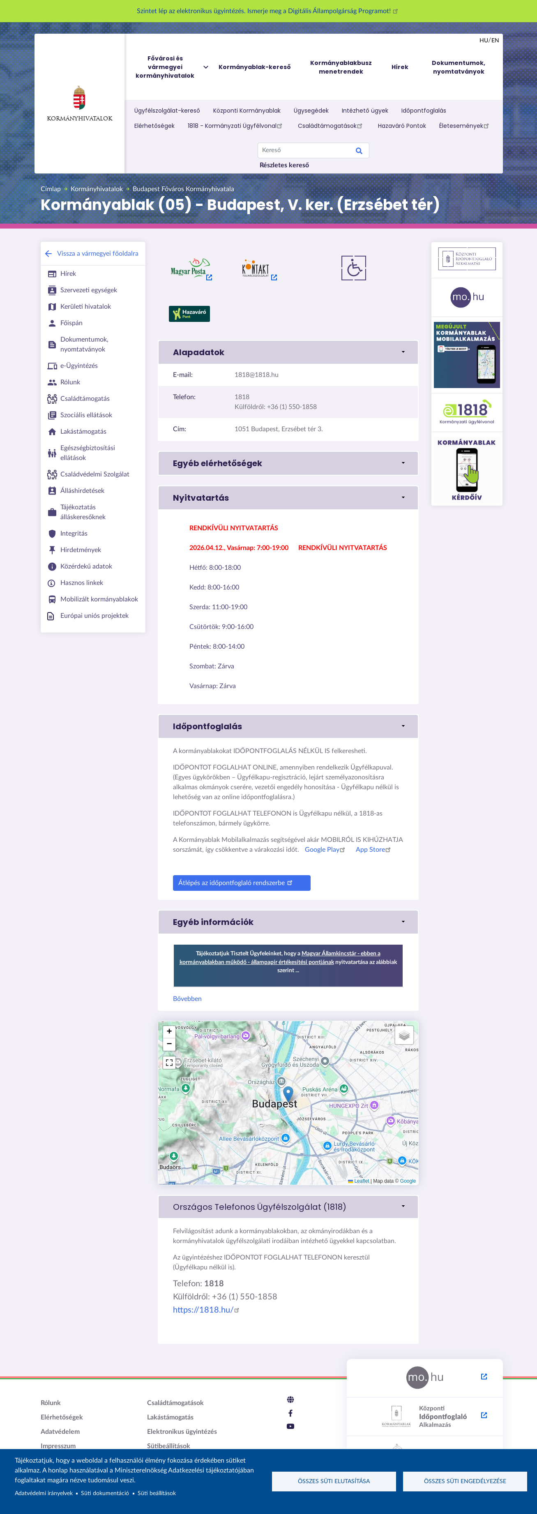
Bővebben (187, 999)
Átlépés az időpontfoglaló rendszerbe (236, 882)
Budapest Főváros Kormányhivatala (183, 189)
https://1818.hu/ (207, 1310)
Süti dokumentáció (105, 1493)
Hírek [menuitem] (400, 67)
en (495, 41)
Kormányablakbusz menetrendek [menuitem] (341, 67)
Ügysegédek (311, 110)
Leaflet (358, 1181)
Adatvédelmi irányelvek (44, 1493)
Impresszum (58, 1446)
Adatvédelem (60, 1431)
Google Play (326, 849)
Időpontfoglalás (423, 110)
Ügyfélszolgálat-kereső (167, 110)
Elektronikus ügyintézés (182, 1431)
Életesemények (465, 125)
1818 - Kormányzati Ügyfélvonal (236, 125)
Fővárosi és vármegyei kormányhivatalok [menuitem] (173, 67)
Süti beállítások (157, 1493)
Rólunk (51, 1403)
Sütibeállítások (168, 1446)
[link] (288, 1207)
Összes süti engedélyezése (465, 1481)
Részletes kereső (284, 165)
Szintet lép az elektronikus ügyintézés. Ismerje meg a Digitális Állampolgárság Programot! (269, 11)
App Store (374, 849)
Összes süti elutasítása (334, 1481)
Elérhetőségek (154, 126)
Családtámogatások (331, 125)
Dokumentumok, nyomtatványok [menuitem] (458, 67)
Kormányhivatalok (79, 104)
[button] (288, 352)
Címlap (51, 189)
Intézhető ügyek (365, 110)
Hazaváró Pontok (402, 126)
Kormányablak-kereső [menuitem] (255, 67)
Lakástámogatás (170, 1417)
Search (359, 152)
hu (483, 41)
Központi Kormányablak (247, 110)
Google (408, 1181)
